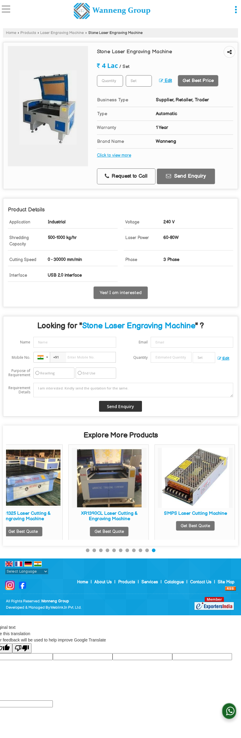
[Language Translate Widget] (26, 571)
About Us (103, 582)
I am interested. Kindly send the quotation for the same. (133, 390)
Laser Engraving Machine (62, 33)
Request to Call (126, 176)
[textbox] (139, 81)
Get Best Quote (47, 531)
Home (11, 33)
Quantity (140, 357)
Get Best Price (198, 81)
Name (25, 342)
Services (149, 582)
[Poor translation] (22, 648)
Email (143, 342)
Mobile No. (21, 357)
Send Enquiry (186, 176)
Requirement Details (19, 390)
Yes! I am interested (121, 293)
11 (153, 550)
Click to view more (114, 155)
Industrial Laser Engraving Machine (133, 516)
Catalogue (174, 582)
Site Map (226, 582)
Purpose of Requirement (19, 373)
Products (28, 33)
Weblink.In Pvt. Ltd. (65, 607)
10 (147, 550)
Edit (165, 80)
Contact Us (200, 582)
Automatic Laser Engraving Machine (47, 516)
